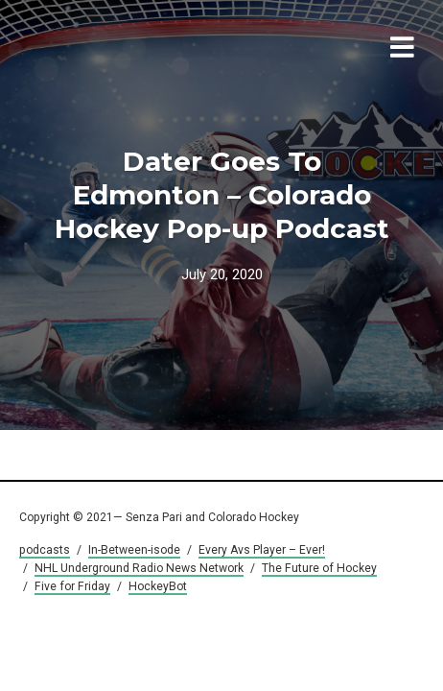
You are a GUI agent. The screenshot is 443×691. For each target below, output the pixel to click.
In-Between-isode (134, 550)
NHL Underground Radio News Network (139, 568)
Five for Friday (72, 586)
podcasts (44, 550)
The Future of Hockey (319, 568)
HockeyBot (157, 586)
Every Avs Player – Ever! (261, 550)
